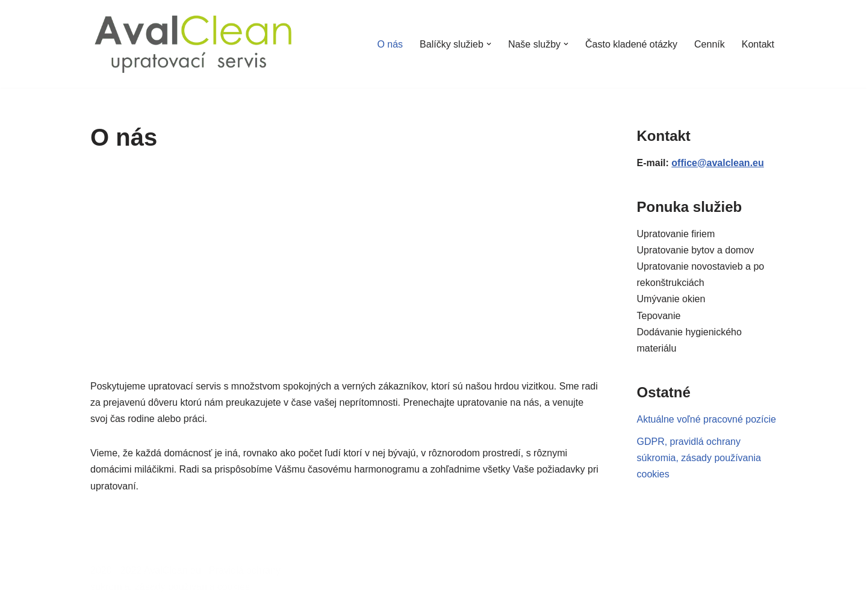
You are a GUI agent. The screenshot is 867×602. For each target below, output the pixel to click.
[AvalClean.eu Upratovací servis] (193, 44)
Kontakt (758, 44)
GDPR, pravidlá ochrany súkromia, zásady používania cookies (699, 457)
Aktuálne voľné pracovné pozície (706, 419)
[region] (345, 264)
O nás (390, 44)
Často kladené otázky (631, 44)
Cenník (709, 44)
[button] (488, 44)
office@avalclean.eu (717, 163)
